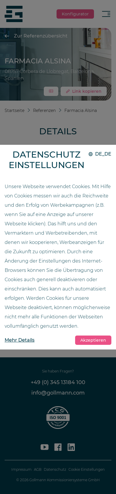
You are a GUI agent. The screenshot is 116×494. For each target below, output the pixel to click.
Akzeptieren (93, 340)
